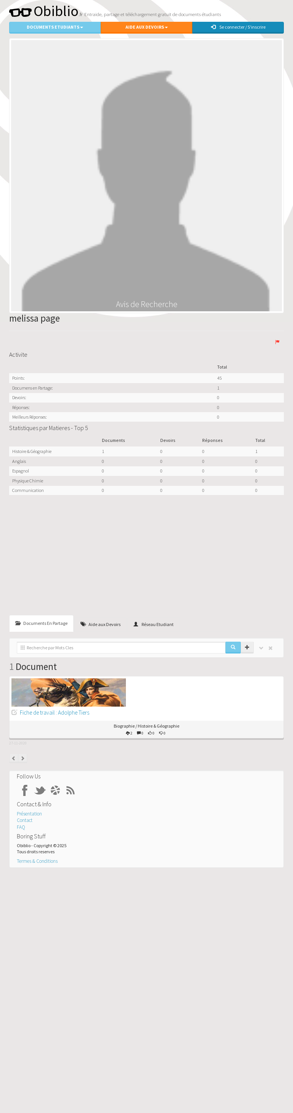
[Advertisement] (146, 556)
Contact (24, 820)
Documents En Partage (41, 623)
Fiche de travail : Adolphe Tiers (54, 712)
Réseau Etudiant (154, 624)
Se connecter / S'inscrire (238, 27)
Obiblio (44, 11)
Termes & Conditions (37, 861)
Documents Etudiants (55, 27)
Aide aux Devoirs (147, 27)
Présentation (29, 813)
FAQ (21, 827)
